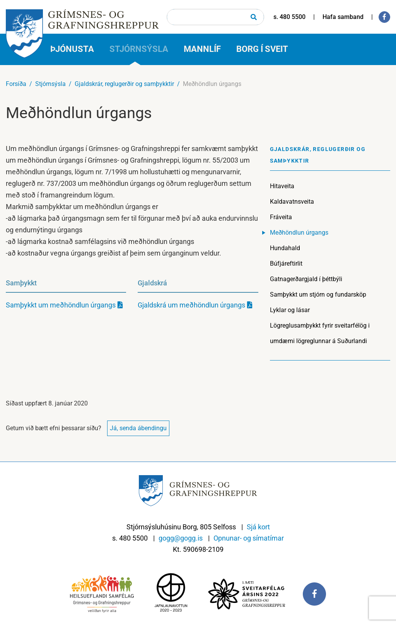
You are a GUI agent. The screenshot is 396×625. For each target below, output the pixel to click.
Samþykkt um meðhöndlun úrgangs (61, 305)
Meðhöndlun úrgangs (212, 84)
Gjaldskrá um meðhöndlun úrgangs (191, 305)
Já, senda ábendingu (138, 428)
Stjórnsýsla (50, 84)
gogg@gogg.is (181, 538)
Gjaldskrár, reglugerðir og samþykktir (124, 84)
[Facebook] (384, 17)
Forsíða (16, 84)
